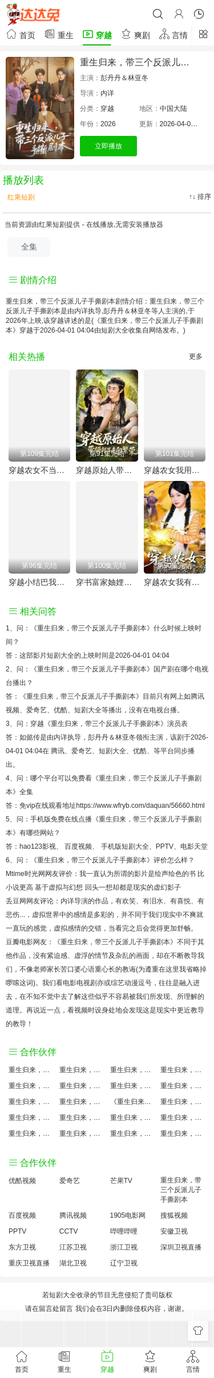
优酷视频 (22, 1181)
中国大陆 (173, 109)
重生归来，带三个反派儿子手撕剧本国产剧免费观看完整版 (182, 1102)
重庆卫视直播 (29, 1263)
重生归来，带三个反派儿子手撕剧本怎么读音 (31, 1102)
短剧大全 (114, 330)
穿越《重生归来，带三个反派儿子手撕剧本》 (98, 724)
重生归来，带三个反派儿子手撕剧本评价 (31, 1070)
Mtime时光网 (25, 874)
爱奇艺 (81, 751)
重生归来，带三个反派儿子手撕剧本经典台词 (182, 1118)
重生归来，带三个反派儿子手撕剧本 (180, 1189)
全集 (29, 246)
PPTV (164, 846)
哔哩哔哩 (124, 1231)
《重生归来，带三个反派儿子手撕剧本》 (92, 628)
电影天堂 (194, 846)
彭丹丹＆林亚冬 (124, 78)
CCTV (68, 1231)
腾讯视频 (73, 1215)
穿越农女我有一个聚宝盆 (174, 582)
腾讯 (57, 751)
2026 (108, 124)
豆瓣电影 (19, 942)
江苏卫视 (73, 1247)
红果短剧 (20, 197)
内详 (107, 93)
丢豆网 (16, 901)
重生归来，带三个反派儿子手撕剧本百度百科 (81, 1086)
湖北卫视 (73, 1263)
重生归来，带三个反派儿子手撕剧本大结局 (132, 1070)
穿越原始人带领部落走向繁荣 (107, 470)
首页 (20, 34)
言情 (173, 34)
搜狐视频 (174, 1215)
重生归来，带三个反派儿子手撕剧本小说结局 (81, 1102)
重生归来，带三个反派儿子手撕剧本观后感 (31, 1134)
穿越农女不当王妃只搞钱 (39, 470)
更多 (196, 356)
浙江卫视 (124, 1247)
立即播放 (108, 146)
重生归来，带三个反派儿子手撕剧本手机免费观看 (132, 1118)
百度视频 (78, 846)
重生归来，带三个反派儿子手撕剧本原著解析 (81, 1118)
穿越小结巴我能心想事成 (39, 582)
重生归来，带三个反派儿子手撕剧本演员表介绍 (182, 1086)
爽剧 (135, 34)
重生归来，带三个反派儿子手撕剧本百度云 (132, 1086)
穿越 (97, 34)
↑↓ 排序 (200, 197)
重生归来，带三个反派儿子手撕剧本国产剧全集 (31, 1086)
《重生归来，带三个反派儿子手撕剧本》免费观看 (132, 1102)
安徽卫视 (174, 1231)
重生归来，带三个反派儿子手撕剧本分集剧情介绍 (132, 1134)
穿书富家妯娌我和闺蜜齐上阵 (107, 582)
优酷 (140, 751)
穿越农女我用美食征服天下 (174, 470)
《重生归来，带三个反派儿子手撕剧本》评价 (98, 860)
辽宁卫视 (124, 1263)
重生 (59, 34)
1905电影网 (128, 1215)
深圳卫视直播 (180, 1247)
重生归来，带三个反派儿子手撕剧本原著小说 (81, 1070)
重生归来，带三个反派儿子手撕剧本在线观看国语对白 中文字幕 (182, 1134)
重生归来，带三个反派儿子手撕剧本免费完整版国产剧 (81, 1134)
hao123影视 (37, 846)
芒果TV (121, 1181)
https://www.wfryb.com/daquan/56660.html (140, 806)
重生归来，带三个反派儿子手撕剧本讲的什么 (182, 1070)
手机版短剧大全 (125, 846)
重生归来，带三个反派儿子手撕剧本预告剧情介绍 (31, 1118)
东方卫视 (22, 1247)
